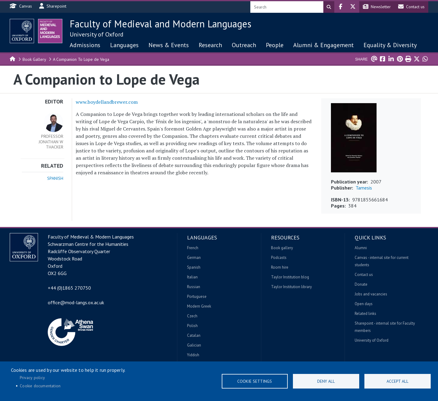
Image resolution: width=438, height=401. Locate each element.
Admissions (85, 45)
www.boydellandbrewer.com (107, 102)
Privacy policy (32, 377)
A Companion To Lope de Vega (81, 59)
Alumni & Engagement (323, 45)
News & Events (168, 45)
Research (210, 45)
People (274, 45)
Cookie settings (254, 381)
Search (328, 7)
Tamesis (364, 188)
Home (13, 58)
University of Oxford (96, 34)
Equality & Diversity (390, 45)
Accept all (397, 381)
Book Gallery (34, 59)
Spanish (55, 178)
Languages (124, 45)
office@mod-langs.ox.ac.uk (76, 302)
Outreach (244, 45)
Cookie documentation (40, 386)
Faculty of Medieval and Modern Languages (160, 23)
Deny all (326, 381)
